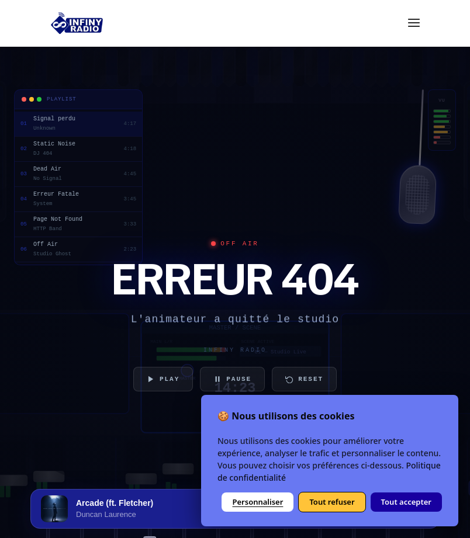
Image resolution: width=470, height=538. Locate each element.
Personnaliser (257, 502)
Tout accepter (406, 502)
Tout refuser (331, 502)
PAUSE (232, 379)
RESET (304, 379)
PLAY (163, 379)
